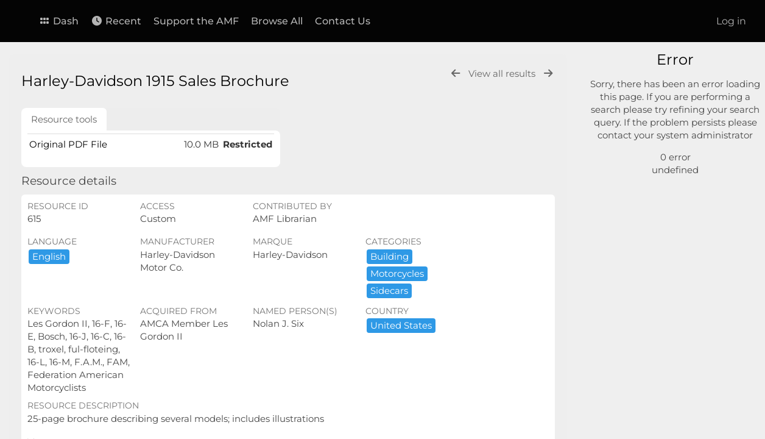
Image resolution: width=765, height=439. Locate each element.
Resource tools (64, 119)
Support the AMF (196, 21)
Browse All (277, 21)
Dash (58, 21)
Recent (116, 21)
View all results (503, 73)
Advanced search (646, 152)
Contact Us (342, 21)
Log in (731, 21)
